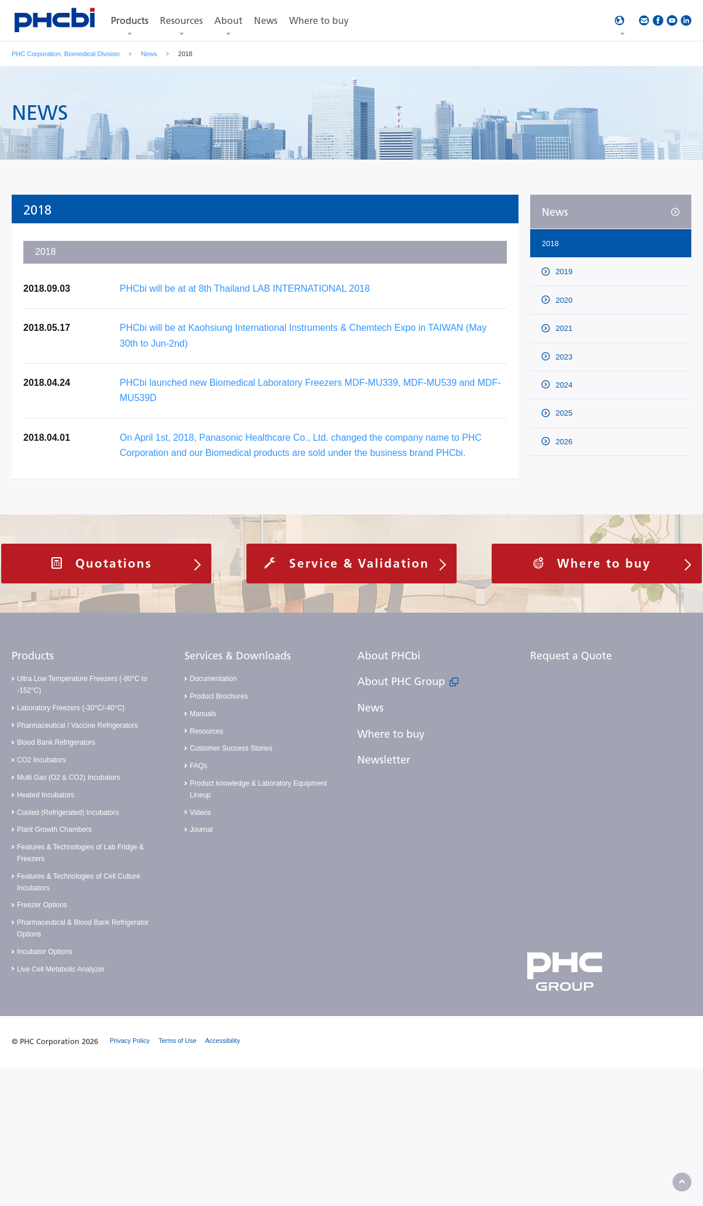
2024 (563, 385)
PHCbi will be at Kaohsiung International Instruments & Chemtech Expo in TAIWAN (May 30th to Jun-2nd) (303, 335)
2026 (563, 441)
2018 (550, 243)
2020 (563, 300)
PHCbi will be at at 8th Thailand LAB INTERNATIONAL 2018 (245, 288)
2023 (563, 357)
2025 (563, 413)
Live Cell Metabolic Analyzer (61, 969)
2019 (563, 271)
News (149, 53)
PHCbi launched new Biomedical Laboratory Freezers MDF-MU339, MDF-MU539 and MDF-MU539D (310, 390)
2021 (563, 328)
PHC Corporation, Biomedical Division (66, 53)
